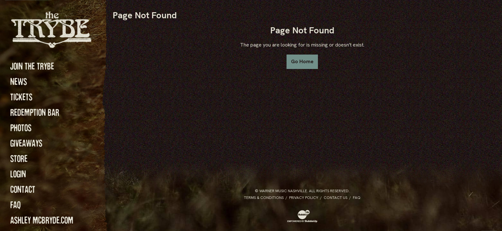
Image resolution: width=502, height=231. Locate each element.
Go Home (302, 61)
